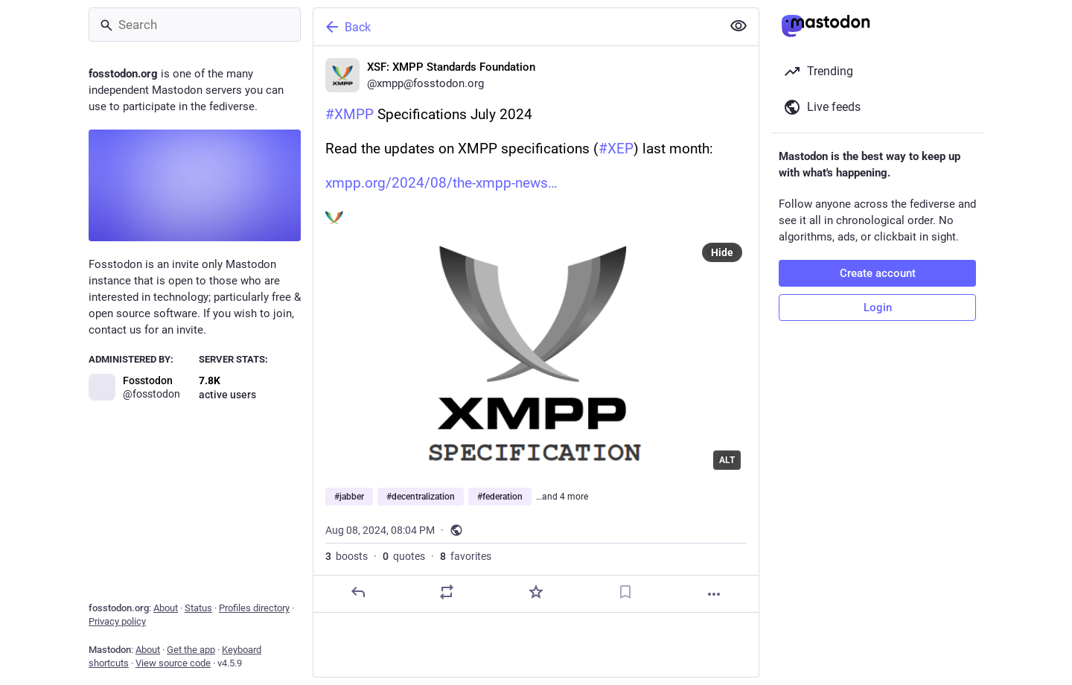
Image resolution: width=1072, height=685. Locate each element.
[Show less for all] (738, 26)
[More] (714, 594)
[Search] (195, 24)
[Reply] (358, 592)
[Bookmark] (625, 592)
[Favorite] (536, 592)
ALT (727, 460)
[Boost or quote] (447, 592)
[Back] (515, 26)
